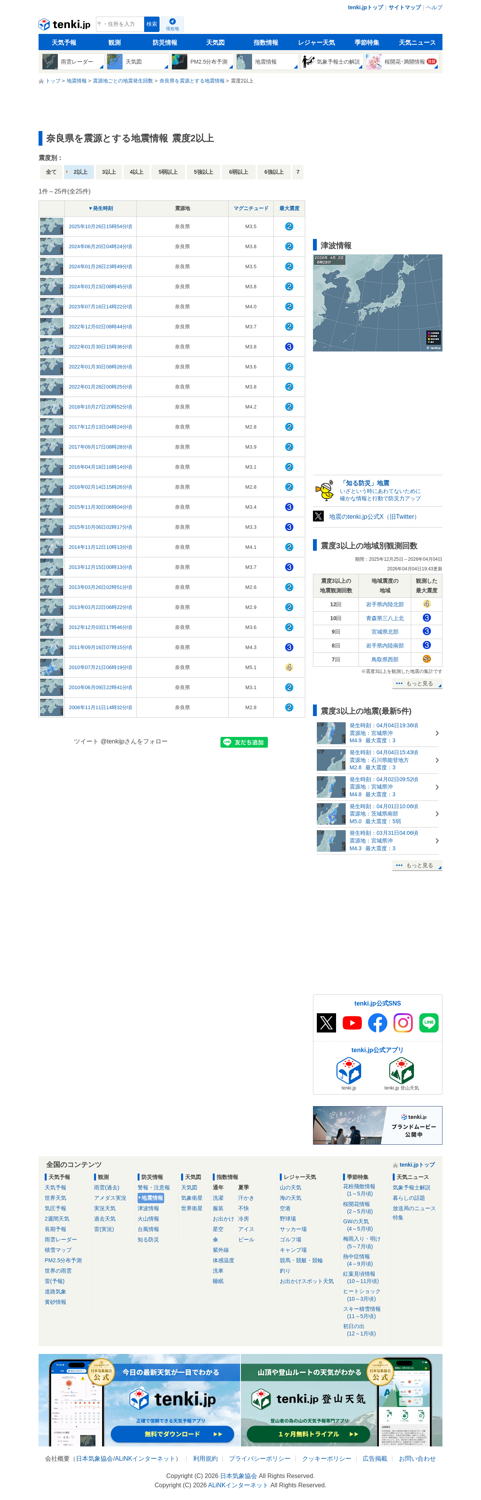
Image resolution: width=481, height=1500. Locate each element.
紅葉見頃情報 (365, 1278)
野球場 (288, 1219)
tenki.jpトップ (365, 7)
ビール (246, 1239)
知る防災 (148, 1239)
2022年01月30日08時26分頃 (101, 367)
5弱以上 (168, 172)
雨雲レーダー (61, 1239)
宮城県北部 (385, 632)
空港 (285, 1208)
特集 (398, 1217)
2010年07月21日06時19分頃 (101, 667)
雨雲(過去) (106, 1187)
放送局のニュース (414, 1208)
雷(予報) (54, 1281)
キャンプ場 (293, 1250)
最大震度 (289, 208)
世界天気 (55, 1198)
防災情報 (165, 42)
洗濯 (218, 1198)
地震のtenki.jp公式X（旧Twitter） (374, 516)
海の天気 (290, 1198)
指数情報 (266, 42)
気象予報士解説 (412, 1187)
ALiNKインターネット (145, 1458)
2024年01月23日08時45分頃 (101, 286)
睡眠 (218, 1281)
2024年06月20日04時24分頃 (101, 246)
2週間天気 (57, 1219)
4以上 (137, 172)
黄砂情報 (55, 1302)
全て (51, 172)
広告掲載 (375, 1458)
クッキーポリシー (327, 1458)
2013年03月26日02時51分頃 (101, 587)
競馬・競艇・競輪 (301, 1260)
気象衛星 (192, 1198)
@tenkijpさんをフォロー (134, 741)
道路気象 (55, 1291)
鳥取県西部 (385, 659)
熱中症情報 (365, 1260)
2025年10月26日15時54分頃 (101, 226)
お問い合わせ (417, 1458)
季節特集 (367, 42)
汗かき (246, 1198)
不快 (243, 1208)
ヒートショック (365, 1295)
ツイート (86, 741)
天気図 (215, 42)
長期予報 (55, 1229)
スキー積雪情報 (365, 1313)
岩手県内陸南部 (385, 645)
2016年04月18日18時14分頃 (101, 467)
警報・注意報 (154, 1187)
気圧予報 (55, 1208)
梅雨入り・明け (365, 1243)
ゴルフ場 (290, 1239)
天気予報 (64, 42)
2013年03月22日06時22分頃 (101, 607)
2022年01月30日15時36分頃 (101, 347)
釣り (285, 1271)
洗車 (218, 1271)
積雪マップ (58, 1250)
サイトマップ (404, 7)
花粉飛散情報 (365, 1190)
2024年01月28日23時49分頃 (101, 266)
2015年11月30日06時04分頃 (101, 507)
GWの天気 (365, 1225)
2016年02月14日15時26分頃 (101, 487)
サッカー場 (293, 1229)
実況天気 (105, 1208)
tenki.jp (65, 26)
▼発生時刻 (100, 208)
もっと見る (419, 683)
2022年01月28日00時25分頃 (101, 387)
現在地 (172, 28)
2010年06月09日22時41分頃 (101, 687)
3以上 (109, 172)
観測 (114, 42)
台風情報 (148, 1229)
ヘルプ (434, 7)
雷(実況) (104, 1229)
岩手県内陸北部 (385, 604)
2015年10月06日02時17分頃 (101, 527)
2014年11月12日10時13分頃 (101, 547)
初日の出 (365, 1330)
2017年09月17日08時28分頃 (101, 447)
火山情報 (148, 1219)
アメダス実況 (110, 1198)
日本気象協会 (94, 1458)
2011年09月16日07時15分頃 (101, 647)
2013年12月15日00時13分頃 (101, 567)
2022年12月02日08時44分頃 (101, 327)
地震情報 (152, 1198)
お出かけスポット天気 (307, 1281)
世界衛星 (192, 1208)
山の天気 (290, 1187)
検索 (151, 24)
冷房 (243, 1219)
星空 (218, 1229)
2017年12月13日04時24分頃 (101, 427)
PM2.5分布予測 (63, 1260)
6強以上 (274, 172)
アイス (246, 1229)
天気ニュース (417, 42)
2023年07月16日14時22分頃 (101, 306)
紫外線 (221, 1250)
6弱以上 (239, 172)
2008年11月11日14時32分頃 (101, 707)
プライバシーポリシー (260, 1458)
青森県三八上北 (385, 618)
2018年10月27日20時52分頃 (101, 407)
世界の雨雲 (58, 1271)
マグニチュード (251, 208)
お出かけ (223, 1219)
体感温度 (223, 1260)
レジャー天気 (316, 42)
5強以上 (203, 172)
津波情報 (148, 1208)
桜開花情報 (365, 1208)
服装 (218, 1208)
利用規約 (205, 1458)
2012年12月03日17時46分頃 (101, 627)
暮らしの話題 (409, 1198)
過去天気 (105, 1219)
